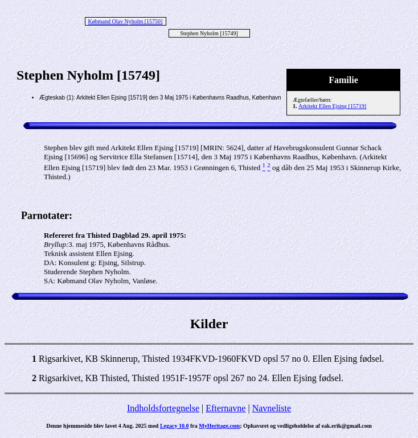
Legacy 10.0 (174, 426)
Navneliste (271, 408)
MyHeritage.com (219, 426)
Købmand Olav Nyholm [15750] (125, 21)
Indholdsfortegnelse (163, 408)
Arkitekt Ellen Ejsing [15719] (332, 106)
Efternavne (225, 408)
